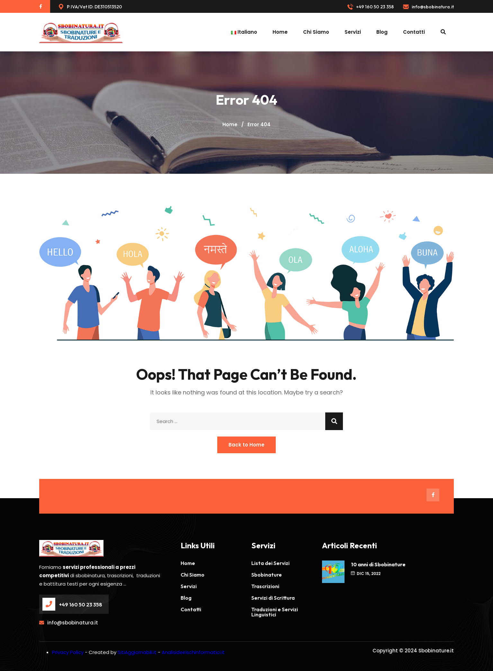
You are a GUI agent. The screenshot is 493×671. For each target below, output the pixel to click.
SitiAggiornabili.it (137, 652)
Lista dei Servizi (270, 563)
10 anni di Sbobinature (378, 564)
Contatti (414, 32)
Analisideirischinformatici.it (193, 652)
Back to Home (246, 444)
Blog (382, 32)
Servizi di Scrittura (273, 597)
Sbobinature (266, 574)
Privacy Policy (68, 652)
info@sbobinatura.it (428, 7)
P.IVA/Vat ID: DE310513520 (90, 7)
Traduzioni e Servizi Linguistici (274, 612)
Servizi (353, 32)
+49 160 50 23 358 (370, 7)
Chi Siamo (316, 32)
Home (280, 32)
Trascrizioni (265, 586)
